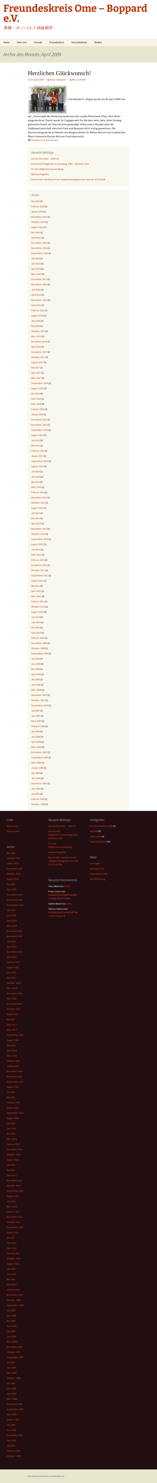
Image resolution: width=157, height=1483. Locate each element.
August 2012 (37, 544)
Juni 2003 (35, 788)
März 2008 (36, 689)
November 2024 (39, 248)
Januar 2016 (37, 414)
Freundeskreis (56, 42)
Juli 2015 (35, 440)
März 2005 (36, 762)
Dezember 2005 (39, 752)
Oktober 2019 (38, 331)
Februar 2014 (37, 492)
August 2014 (37, 466)
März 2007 (36, 721)
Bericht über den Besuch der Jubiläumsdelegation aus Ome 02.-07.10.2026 (68, 179)
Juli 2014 (35, 471)
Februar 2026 (37, 206)
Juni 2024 (35, 263)
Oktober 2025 (38, 222)
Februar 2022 (37, 310)
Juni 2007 (35, 715)
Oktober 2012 (38, 533)
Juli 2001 (35, 793)
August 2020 (37, 315)
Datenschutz (13, 831)
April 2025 (36, 237)
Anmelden (95, 863)
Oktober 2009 (38, 648)
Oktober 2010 (38, 606)
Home (6, 42)
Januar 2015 (37, 455)
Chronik (38, 42)
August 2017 (37, 362)
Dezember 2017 (39, 351)
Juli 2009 (35, 658)
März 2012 (36, 554)
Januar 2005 (37, 767)
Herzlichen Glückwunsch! (59, 73)
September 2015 (39, 429)
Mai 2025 (35, 232)
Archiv (67, 886)
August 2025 (37, 227)
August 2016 (37, 388)
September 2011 (39, 575)
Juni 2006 (35, 736)
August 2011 (37, 580)
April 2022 (36, 305)
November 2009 (39, 643)
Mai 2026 (35, 201)
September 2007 (39, 705)
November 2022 (39, 299)
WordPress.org (97, 879)
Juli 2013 (35, 513)
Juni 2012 (35, 549)
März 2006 (36, 747)
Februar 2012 (37, 559)
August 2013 (37, 507)
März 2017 (36, 377)
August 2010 (37, 611)
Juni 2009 (35, 663)
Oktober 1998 (38, 804)
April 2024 (36, 268)
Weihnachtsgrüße (40, 174)
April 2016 (36, 398)
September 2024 (39, 253)
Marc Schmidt (79, 79)
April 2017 (36, 372)
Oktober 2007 (38, 700)
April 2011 (36, 591)
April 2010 (36, 632)
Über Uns (22, 42)
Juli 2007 (35, 710)
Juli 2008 (35, 679)
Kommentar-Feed (99, 873)
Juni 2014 (35, 476)
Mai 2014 (35, 481)
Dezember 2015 (39, 419)
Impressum (12, 826)
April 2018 (36, 346)
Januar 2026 (37, 211)
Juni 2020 (35, 320)
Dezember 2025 (39, 216)
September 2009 (39, 653)
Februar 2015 (37, 450)
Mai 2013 (35, 518)
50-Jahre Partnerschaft (101, 826)
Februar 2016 (37, 409)
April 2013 (36, 523)
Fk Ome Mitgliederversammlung (47, 169)
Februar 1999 (37, 799)
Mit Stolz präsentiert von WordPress (46, 1476)
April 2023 (36, 294)
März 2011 (36, 596)
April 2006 (36, 741)
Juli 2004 (35, 773)
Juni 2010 (35, 622)
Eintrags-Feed (97, 868)
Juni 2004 (35, 778)
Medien (98, 42)
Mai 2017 (35, 367)
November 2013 (39, 497)
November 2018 (39, 341)
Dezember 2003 (39, 783)
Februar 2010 (37, 637)
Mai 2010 (35, 627)
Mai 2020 (35, 325)
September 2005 (39, 757)
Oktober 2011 (38, 570)
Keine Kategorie (58, 79)
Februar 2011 (37, 601)
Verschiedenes (79, 42)
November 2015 (39, 424)
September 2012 (39, 539)
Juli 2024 (35, 258)
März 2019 (36, 336)
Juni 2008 (35, 684)
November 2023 (39, 284)
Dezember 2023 (39, 279)
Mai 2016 (35, 393)
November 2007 (39, 695)
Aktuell (93, 831)
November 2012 (39, 528)
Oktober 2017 (38, 357)
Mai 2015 (35, 445)
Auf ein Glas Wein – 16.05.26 (45, 158)
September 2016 (39, 383)
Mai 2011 (35, 585)
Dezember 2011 (39, 565)
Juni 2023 (35, 289)
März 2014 (36, 487)
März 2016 (36, 403)
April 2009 (36, 674)
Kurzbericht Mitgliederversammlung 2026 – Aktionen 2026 (60, 163)
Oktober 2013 (38, 502)
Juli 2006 (35, 731)
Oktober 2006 (38, 726)
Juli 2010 (35, 617)
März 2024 (36, 274)
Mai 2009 (35, 669)
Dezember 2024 (39, 242)
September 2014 (39, 461)
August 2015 (37, 435)
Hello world (95, 836)
